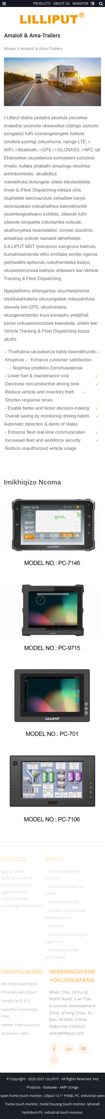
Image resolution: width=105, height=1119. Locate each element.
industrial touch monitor (63, 1112)
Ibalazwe (50, 1087)
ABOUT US (61, 3)
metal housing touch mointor (62, 1104)
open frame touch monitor (21, 1095)
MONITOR (80, 3)
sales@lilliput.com (62, 1033)
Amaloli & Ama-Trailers (41, 48)
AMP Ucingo (69, 1087)
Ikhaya (10, 48)
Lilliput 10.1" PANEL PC (61, 1095)
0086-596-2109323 (63, 1026)
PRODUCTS (41, 3)
